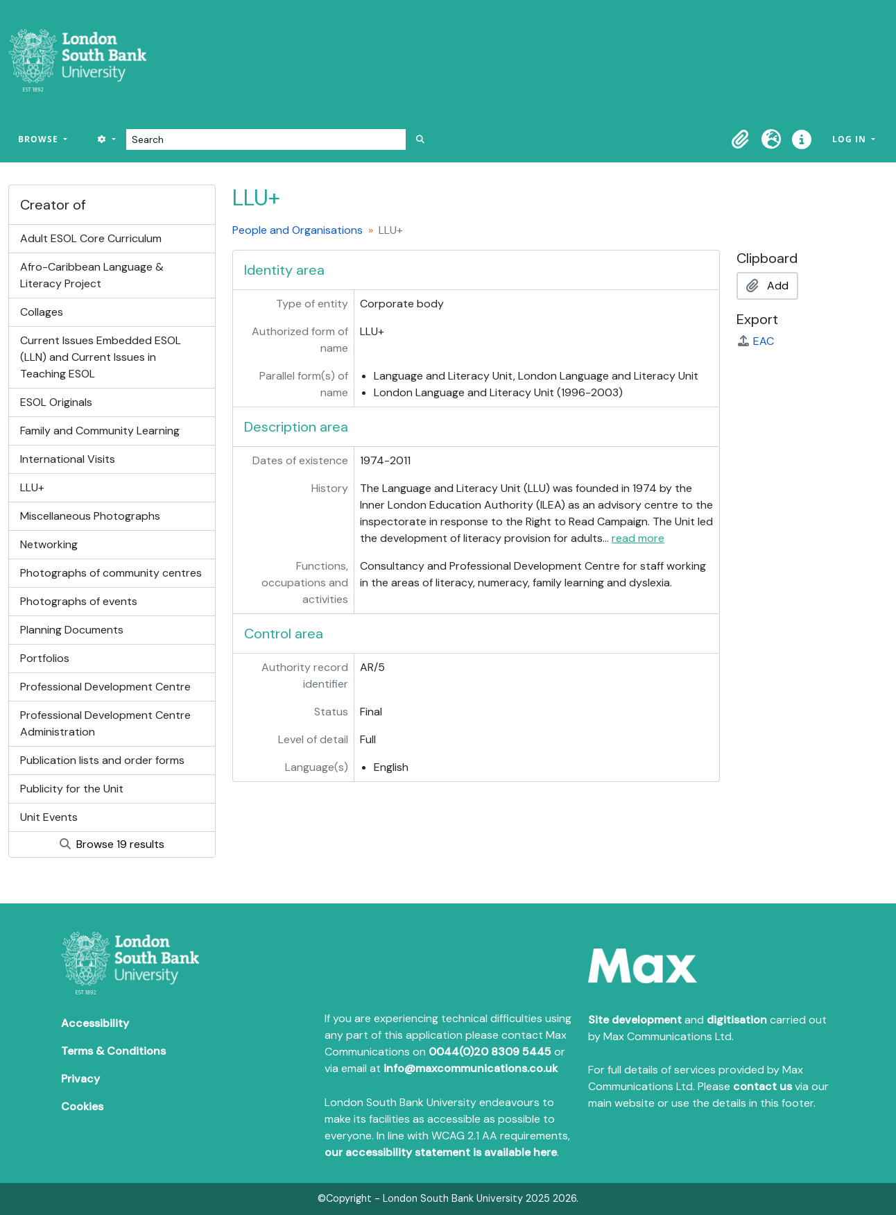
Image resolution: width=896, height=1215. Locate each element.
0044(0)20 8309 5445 (490, 1051)
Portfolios (44, 658)
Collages (41, 312)
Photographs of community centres (111, 573)
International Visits (67, 459)
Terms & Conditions (113, 1051)
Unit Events (49, 817)
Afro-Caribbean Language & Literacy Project (92, 275)
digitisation (737, 1019)
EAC (755, 341)
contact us (762, 1086)
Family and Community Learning (100, 430)
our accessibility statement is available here (441, 1152)
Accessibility (95, 1023)
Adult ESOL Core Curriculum (91, 238)
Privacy (80, 1078)
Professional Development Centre (105, 686)
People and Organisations (297, 230)
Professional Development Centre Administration (105, 723)
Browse (39, 139)
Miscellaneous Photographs (90, 516)
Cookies (82, 1106)
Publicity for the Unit (71, 788)
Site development (635, 1019)
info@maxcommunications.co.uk (471, 1068)
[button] (740, 139)
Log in (850, 139)
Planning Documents (71, 629)
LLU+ (32, 487)
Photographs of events (78, 601)
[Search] (266, 139)
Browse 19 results (112, 844)
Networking (49, 544)
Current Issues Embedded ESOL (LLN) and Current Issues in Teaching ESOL (100, 357)
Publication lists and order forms (102, 760)
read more (638, 538)
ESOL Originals (56, 402)
